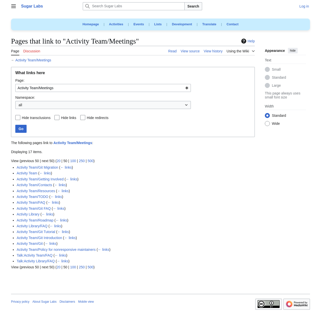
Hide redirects (97, 118)
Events (138, 24)
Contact (232, 24)
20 (59, 161)
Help (247, 41)
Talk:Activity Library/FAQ (36, 261)
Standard (279, 78)
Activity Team (27, 173)
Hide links (68, 118)
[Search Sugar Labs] (134, 6)
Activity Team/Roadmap (35, 220)
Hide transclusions (36, 118)
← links (66, 167)
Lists (158, 24)
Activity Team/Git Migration (37, 167)
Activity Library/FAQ (32, 226)
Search (193, 6)
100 (73, 161)
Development (182, 24)
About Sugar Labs (44, 301)
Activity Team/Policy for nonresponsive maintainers (56, 250)
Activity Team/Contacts (34, 185)
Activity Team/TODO (32, 197)
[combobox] (103, 88)
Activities (116, 24)
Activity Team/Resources (36, 191)
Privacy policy (20, 301)
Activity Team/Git (30, 244)
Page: (20, 80)
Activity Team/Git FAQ (34, 208)
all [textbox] (20, 105)
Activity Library (28, 214)
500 (90, 161)
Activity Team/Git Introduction (39, 238)
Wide (276, 124)
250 (82, 161)
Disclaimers (67, 301)
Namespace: (25, 97)
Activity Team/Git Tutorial (36, 232)
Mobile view (86, 301)
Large (276, 86)
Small (276, 70)
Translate (209, 24)
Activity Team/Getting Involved (40, 179)
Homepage (91, 24)
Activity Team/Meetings (33, 60)
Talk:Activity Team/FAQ (34, 255)
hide (293, 50)
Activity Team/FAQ (31, 202)
